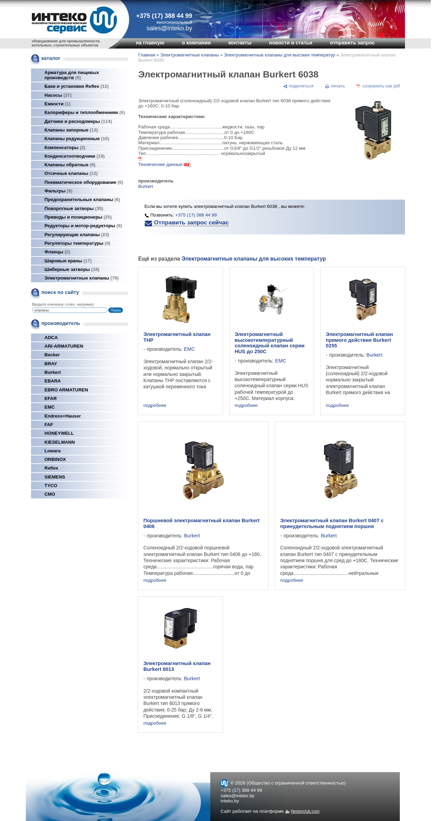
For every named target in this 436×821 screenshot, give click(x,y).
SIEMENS (54, 477)
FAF (48, 424)
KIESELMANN (59, 442)
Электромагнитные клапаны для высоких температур (279, 54)
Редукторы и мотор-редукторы (83, 225)
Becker (52, 354)
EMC (49, 407)
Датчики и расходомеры (78, 121)
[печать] (335, 86)
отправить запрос (352, 42)
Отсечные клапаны (71, 173)
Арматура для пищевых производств (71, 75)
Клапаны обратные (69, 164)
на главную (150, 42)
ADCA (51, 337)
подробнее (154, 405)
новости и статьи (291, 42)
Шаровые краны (68, 260)
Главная (146, 54)
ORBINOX (55, 459)
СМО (49, 494)
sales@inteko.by (237, 795)
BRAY (50, 363)
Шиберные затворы (71, 269)
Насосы (58, 95)
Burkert (52, 372)
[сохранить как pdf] (378, 86)
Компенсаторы (64, 147)
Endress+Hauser (62, 416)
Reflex (51, 468)
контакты (239, 42)
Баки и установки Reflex (76, 86)
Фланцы (57, 251)
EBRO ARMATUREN (66, 389)
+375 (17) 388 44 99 (164, 15)
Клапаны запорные (71, 130)
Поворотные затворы (73, 208)
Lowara (52, 450)
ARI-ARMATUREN (63, 346)
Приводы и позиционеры (78, 217)
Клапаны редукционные (76, 138)
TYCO (50, 485)
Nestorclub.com (305, 811)
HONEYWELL (59, 433)
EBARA (52, 380)
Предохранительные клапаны (82, 199)
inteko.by (230, 800)
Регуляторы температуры (77, 243)
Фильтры (58, 190)
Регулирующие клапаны (76, 234)
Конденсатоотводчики (74, 156)
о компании (196, 42)
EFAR (50, 398)
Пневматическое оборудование (83, 182)
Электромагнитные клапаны (81, 278)
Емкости (57, 103)
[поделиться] (298, 86)
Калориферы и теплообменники (84, 112)
